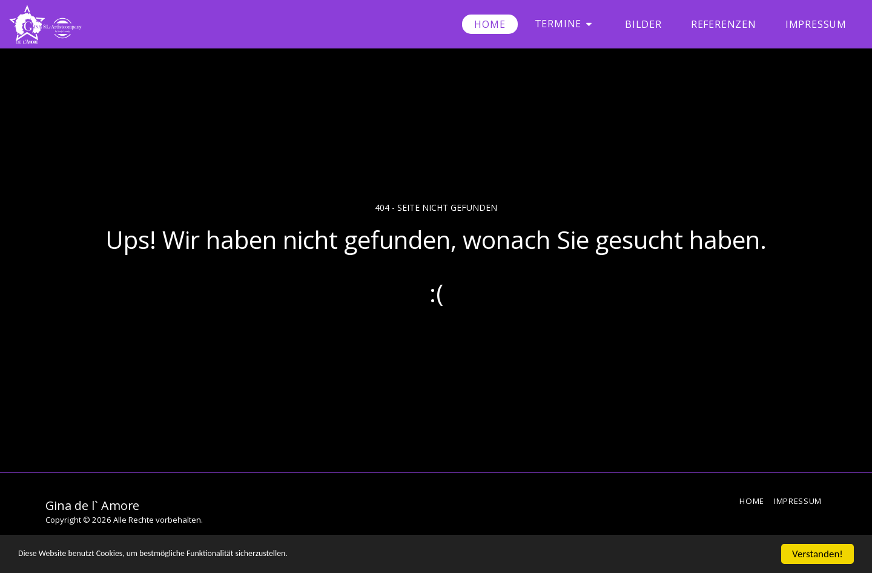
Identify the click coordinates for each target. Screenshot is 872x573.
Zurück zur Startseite (436, 342)
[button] (565, 24)
